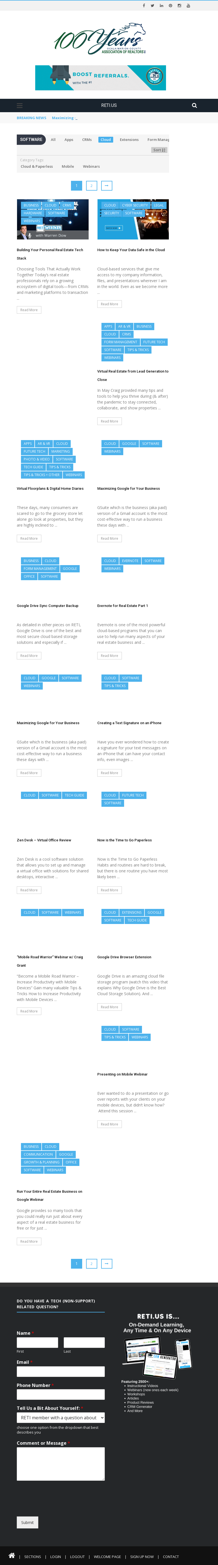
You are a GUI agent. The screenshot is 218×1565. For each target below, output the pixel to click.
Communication (38, 1154)
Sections (32, 1556)
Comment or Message (43, 1443)
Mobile (68, 166)
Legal (159, 205)
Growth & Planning (42, 1162)
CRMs (87, 139)
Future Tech (154, 342)
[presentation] (68, 1511)
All (53, 139)
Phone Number (35, 1385)
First (20, 1351)
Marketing (60, 451)
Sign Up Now (142, 1556)
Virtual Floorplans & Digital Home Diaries (90, 117)
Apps (69, 139)
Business (31, 205)
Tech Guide (33, 467)
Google (129, 443)
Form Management (165, 139)
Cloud (106, 139)
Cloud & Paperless (37, 166)
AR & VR (124, 326)
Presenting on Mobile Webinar (122, 1074)
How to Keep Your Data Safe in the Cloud (131, 250)
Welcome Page (107, 1556)
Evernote (130, 560)
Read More (29, 310)
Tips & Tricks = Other (42, 474)
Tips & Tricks (138, 349)
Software (56, 213)
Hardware (33, 213)
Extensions (129, 139)
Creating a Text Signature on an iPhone (129, 723)
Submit (27, 1522)
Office (29, 576)
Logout (77, 1556)
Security (111, 213)
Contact (171, 1556)
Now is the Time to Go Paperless (124, 840)
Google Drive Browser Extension (124, 957)
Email (25, 1362)
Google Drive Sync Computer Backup (48, 606)
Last (67, 1351)
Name (25, 1333)
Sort (159, 149)
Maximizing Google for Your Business (128, 488)
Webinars (91, 166)
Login (55, 1556)
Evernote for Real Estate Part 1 (122, 606)
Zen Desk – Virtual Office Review (44, 840)
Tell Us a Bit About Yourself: (50, 1408)
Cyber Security (135, 205)
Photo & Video (37, 459)
